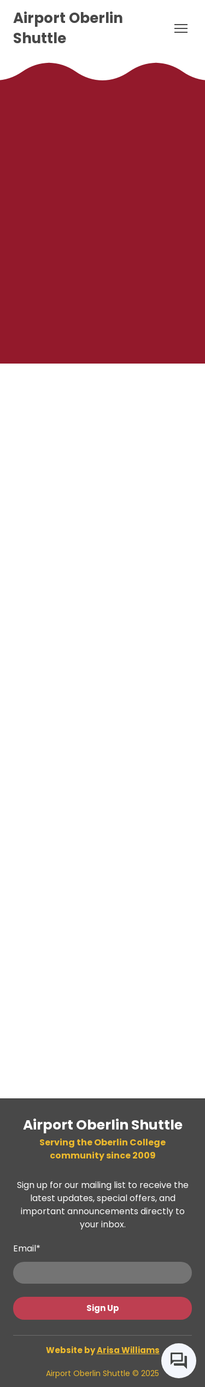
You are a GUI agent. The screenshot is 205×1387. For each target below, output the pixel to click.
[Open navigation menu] (181, 28)
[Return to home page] (91, 28)
